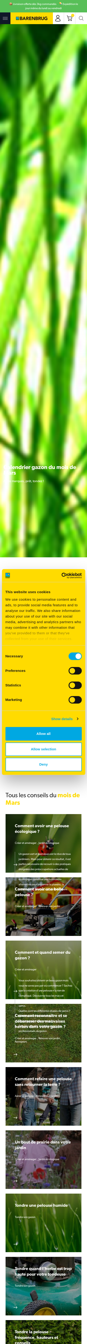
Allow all (43, 734)
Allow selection (43, 749)
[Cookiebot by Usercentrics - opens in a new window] (62, 576)
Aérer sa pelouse (25, 1096)
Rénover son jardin (49, 906)
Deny (43, 764)
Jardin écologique (49, 843)
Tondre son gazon (25, 1217)
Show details (62, 719)
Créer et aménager (26, 843)
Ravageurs (21, 1041)
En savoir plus (15, 864)
